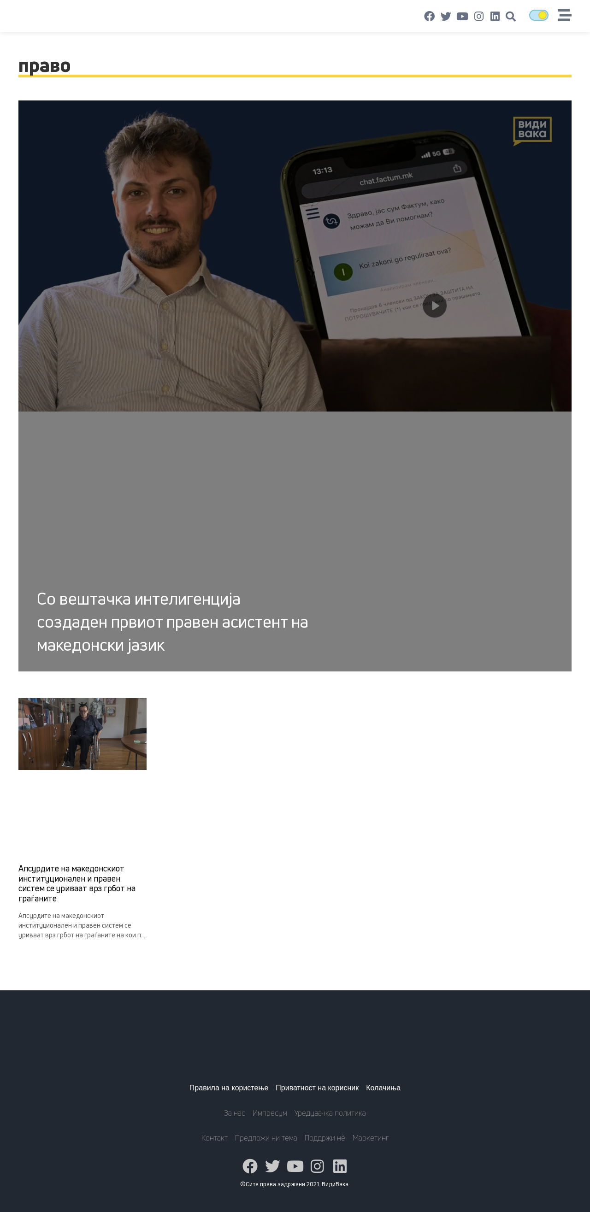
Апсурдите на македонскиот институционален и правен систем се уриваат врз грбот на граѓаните (77, 883)
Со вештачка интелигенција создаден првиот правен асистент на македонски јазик (172, 621)
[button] (511, 16)
